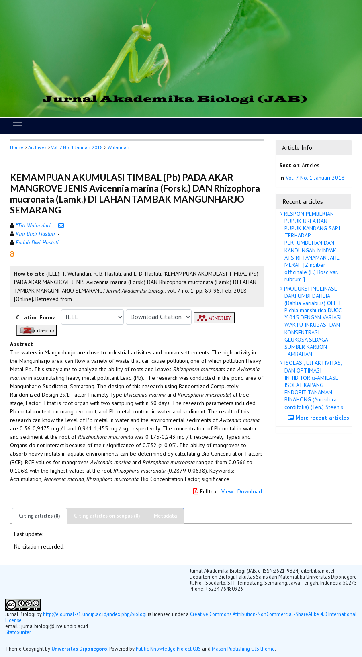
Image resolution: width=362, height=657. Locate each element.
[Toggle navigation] (17, 126)
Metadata (165, 515)
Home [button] (16, 147)
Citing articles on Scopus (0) (107, 515)
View (227, 491)
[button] (12, 253)
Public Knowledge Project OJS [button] (168, 648)
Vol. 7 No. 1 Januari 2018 (77, 147)
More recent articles (319, 417)
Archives (37, 147)
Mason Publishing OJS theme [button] (243, 648)
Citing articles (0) (39, 515)
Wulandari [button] (118, 147)
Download (249, 491)
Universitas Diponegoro (79, 648)
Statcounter (18, 632)
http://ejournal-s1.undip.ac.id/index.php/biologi (95, 614)
